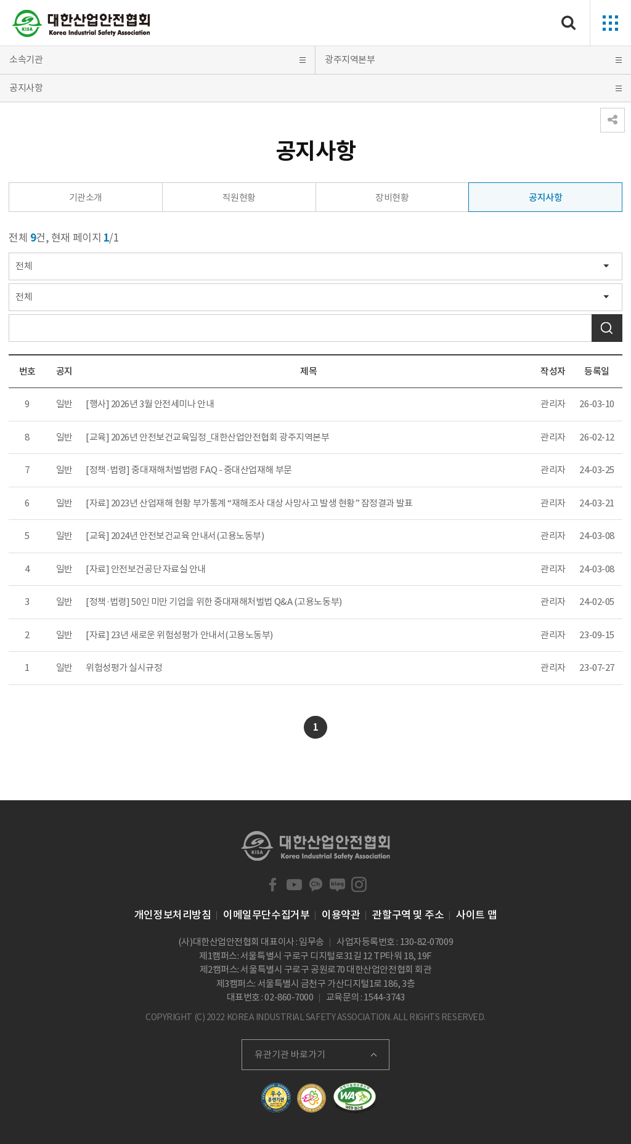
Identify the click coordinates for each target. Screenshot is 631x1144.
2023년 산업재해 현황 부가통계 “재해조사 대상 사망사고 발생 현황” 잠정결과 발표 (262, 503)
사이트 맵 (476, 915)
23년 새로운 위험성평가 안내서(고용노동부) (192, 635)
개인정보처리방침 (172, 915)
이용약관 (341, 915)
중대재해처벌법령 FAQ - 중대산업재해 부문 (211, 470)
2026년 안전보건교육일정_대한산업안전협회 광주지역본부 (220, 437)
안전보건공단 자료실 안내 (158, 569)
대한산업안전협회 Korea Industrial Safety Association (81, 23)
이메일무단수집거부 (266, 915)
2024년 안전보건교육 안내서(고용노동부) (187, 536)
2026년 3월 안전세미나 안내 (162, 404)
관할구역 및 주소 (408, 915)
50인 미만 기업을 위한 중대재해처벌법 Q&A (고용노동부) (236, 601)
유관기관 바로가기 (289, 1054)
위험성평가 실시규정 (124, 667)
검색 (607, 328)
